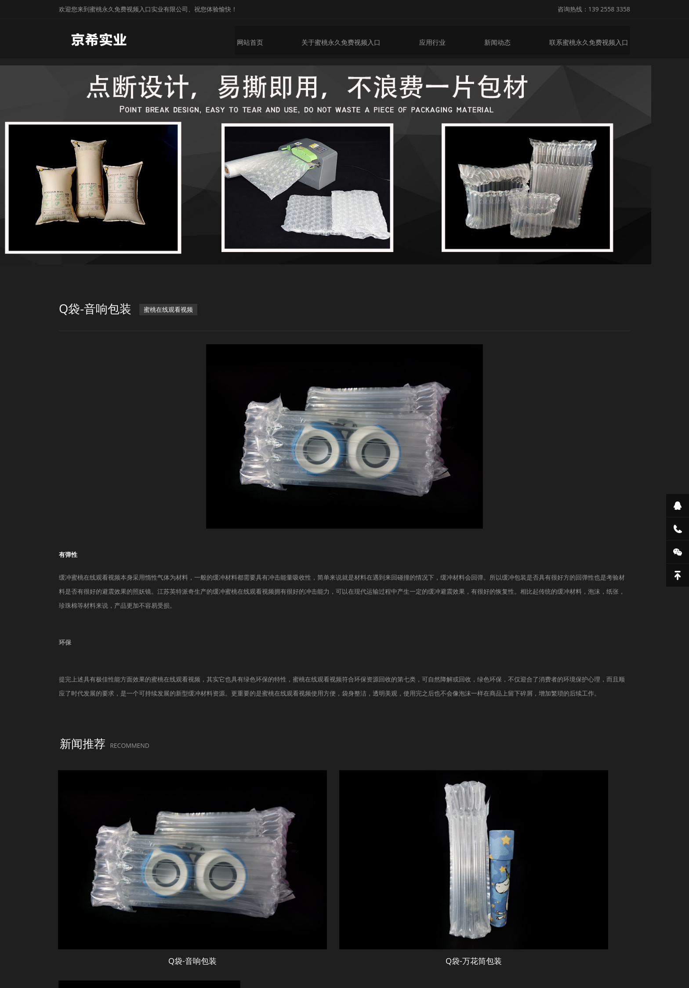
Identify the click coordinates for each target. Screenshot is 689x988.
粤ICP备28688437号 (449, 960)
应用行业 (440, 38)
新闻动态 (504, 38)
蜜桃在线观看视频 (171, 318)
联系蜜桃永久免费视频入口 (593, 38)
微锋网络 (523, 960)
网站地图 (12, 981)
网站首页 (262, 38)
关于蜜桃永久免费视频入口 (351, 38)
